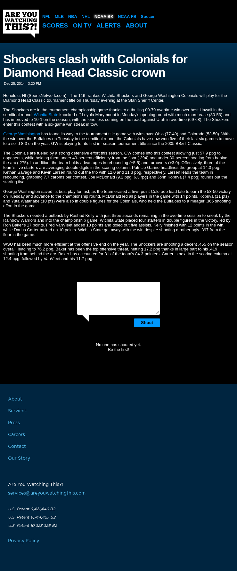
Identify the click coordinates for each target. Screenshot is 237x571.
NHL (86, 16)
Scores (55, 25)
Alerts (108, 25)
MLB (59, 16)
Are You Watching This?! (21, 24)
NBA (72, 16)
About (136, 25)
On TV (82, 25)
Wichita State (46, 114)
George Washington (21, 133)
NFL (46, 16)
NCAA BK (103, 16)
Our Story (19, 458)
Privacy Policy (23, 541)
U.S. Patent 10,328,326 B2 (32, 525)
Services (17, 411)
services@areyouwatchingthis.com (47, 493)
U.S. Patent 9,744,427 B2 (31, 517)
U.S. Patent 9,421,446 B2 (31, 509)
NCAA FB (127, 16)
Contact (17, 446)
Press (14, 423)
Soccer (148, 16)
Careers (16, 434)
